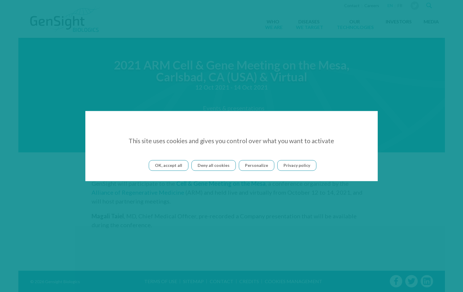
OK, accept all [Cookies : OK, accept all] (168, 165)
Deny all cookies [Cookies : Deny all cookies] (214, 165)
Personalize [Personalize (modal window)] (256, 165)
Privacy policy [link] (296, 165)
